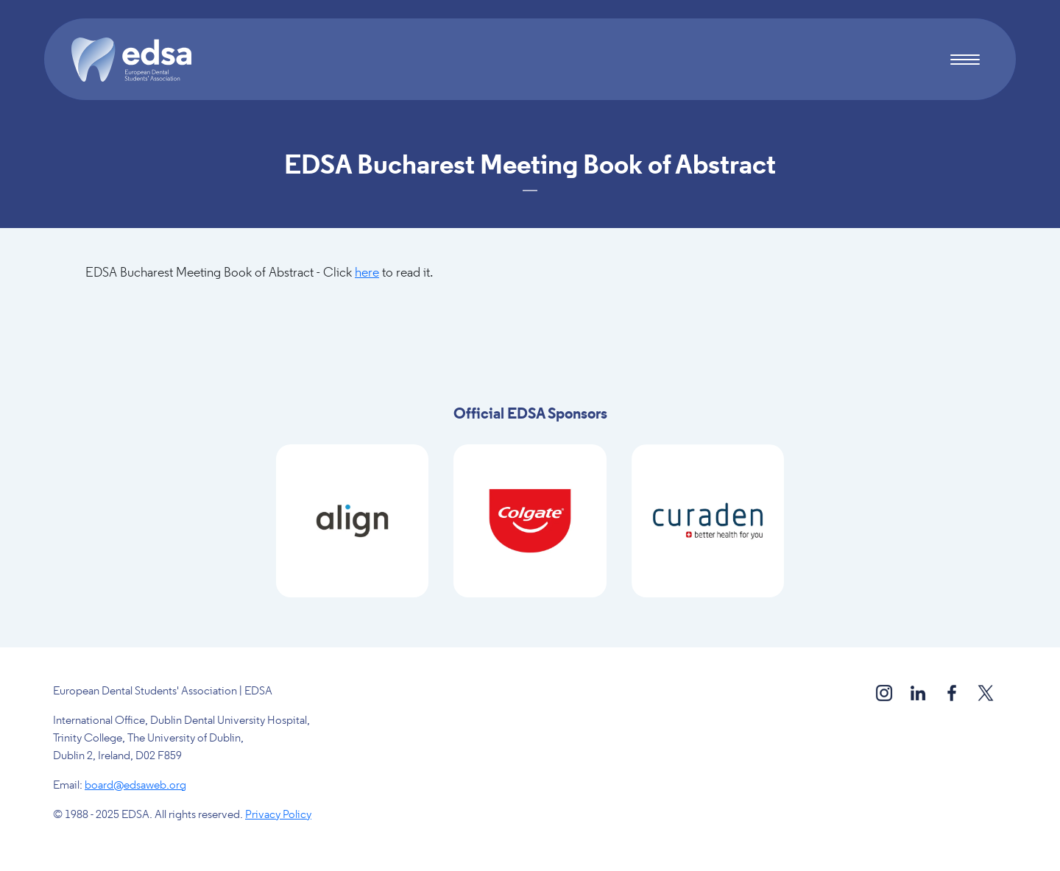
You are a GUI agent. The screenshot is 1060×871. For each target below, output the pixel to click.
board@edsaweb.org (135, 786)
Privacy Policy (278, 815)
